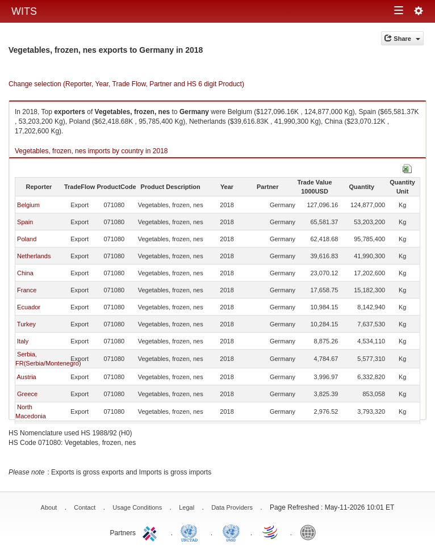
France (26, 290)
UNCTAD (191, 531)
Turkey (26, 324)
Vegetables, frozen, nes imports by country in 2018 (91, 151)
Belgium (28, 204)
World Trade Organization (271, 531)
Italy (22, 341)
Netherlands (34, 256)
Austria (26, 376)
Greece (27, 393)
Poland (26, 239)
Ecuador (28, 307)
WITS (24, 11)
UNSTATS (231, 531)
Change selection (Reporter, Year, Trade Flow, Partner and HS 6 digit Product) (126, 84)
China (25, 273)
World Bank (310, 531)
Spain (25, 222)
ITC (151, 531)
